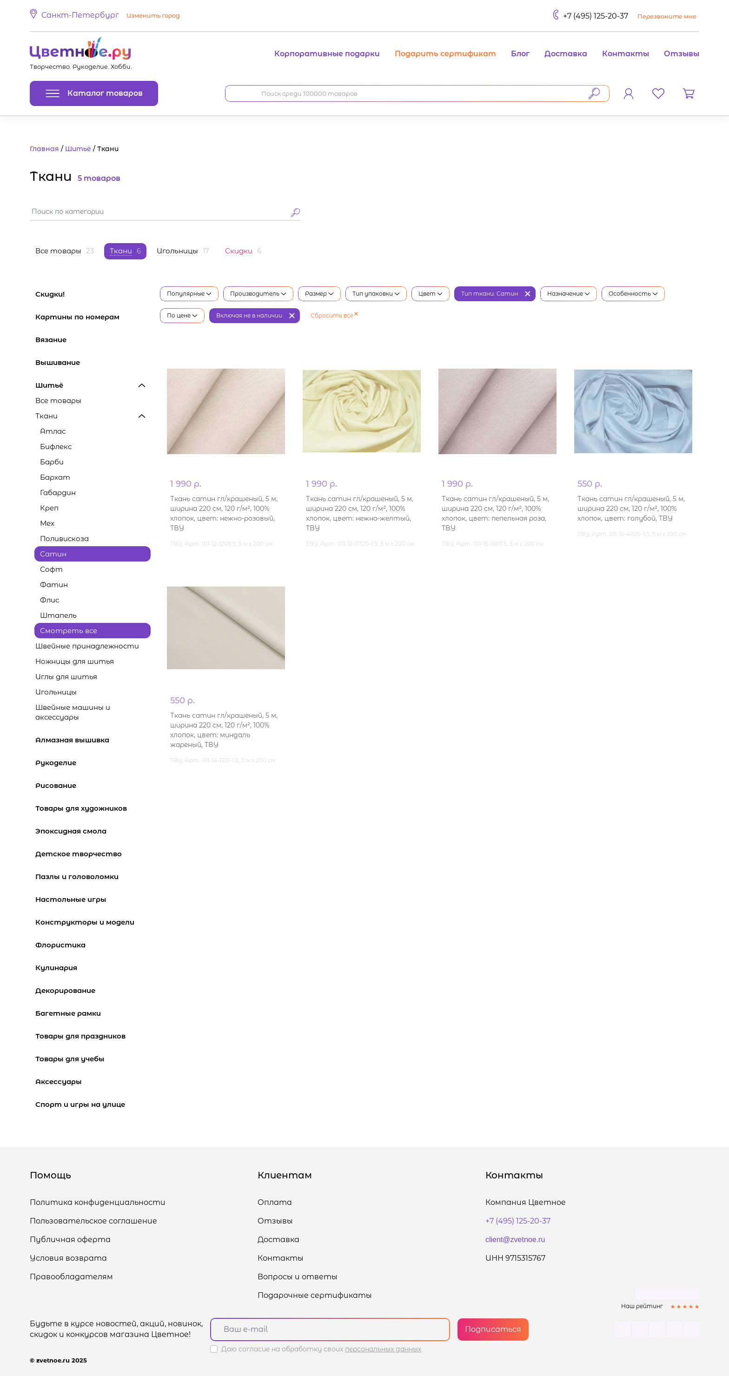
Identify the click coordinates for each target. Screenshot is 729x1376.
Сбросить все (334, 315)
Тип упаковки (376, 293)
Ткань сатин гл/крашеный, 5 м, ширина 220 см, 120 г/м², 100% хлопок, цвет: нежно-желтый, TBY (359, 513)
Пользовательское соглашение (93, 1221)
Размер (319, 293)
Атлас (53, 431)
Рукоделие (93, 762)
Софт (51, 569)
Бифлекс (56, 446)
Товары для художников (93, 808)
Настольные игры (93, 899)
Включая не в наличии (249, 315)
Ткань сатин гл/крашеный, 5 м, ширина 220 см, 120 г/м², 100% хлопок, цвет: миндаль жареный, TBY (224, 730)
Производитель (258, 293)
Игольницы (56, 692)
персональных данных (383, 1349)
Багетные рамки (93, 1013)
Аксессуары (93, 1081)
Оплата (275, 1202)
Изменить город (153, 15)
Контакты (625, 53)
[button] (106, 16)
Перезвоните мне (666, 16)
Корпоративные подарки (327, 53)
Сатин (53, 553)
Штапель (58, 615)
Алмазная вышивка (93, 740)
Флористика (93, 945)
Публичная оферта (70, 1239)
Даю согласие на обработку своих (321, 1349)
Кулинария (93, 967)
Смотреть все (68, 630)
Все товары (58, 400)
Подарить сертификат (445, 53)
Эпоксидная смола (93, 831)
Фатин (54, 584)
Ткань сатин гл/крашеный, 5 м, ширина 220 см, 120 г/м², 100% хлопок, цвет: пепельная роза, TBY (495, 513)
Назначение (568, 293)
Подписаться (493, 1329)
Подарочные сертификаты (315, 1295)
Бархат (55, 477)
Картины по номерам (93, 316)
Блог (520, 53)
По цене (182, 315)
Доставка (565, 53)
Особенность (633, 293)
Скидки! (50, 294)
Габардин (58, 492)
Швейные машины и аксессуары (93, 712)
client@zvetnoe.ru (515, 1240)
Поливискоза (64, 538)
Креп (49, 507)
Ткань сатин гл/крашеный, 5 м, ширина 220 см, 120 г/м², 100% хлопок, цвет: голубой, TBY (631, 509)
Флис (49, 599)
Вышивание (93, 362)
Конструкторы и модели (93, 922)
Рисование (93, 785)
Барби (52, 461)
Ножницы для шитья (93, 661)
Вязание (93, 339)
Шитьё (93, 385)
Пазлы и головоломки (93, 876)
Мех (47, 523)
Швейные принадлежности (87, 646)
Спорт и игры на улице (93, 1104)
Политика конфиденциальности (98, 1202)
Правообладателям (71, 1276)
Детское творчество (93, 853)
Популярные (189, 293)
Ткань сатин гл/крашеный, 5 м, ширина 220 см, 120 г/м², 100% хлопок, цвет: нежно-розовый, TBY (224, 513)
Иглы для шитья (66, 676)
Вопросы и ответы (298, 1276)
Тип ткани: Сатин (489, 293)
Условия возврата (68, 1258)
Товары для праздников (93, 1036)
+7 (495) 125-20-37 (595, 16)
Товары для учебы (93, 1058)
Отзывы (681, 53)
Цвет (430, 293)
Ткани (93, 415)
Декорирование (93, 990)
